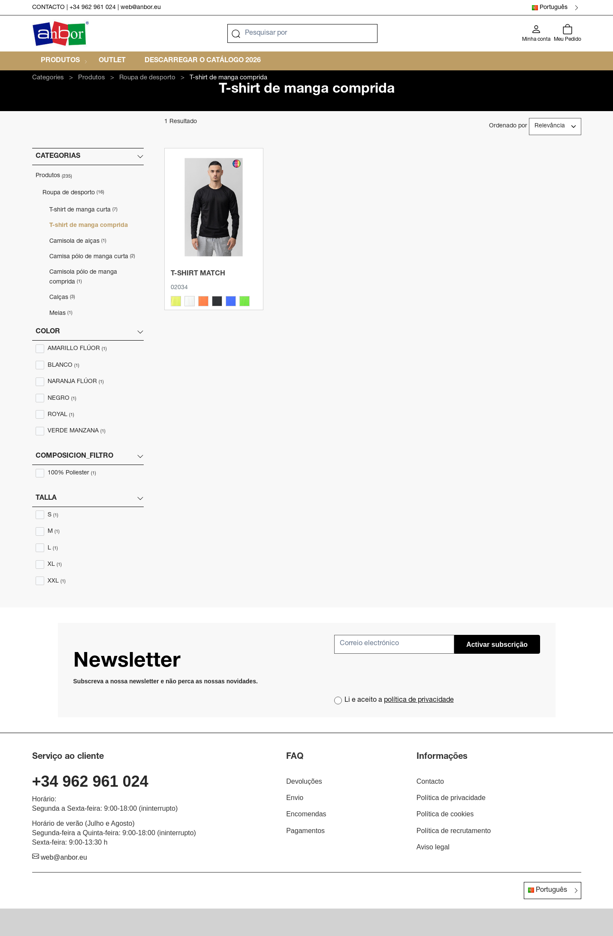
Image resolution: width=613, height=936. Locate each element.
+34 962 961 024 (92, 8)
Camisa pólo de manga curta (92, 257)
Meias (60, 314)
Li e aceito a (399, 700)
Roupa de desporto (73, 193)
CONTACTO (48, 8)
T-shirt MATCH (198, 274)
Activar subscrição (497, 644)
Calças (62, 298)
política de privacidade (419, 700)
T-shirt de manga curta (83, 210)
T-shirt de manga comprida (88, 226)
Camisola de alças (77, 242)
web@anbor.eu (141, 8)
